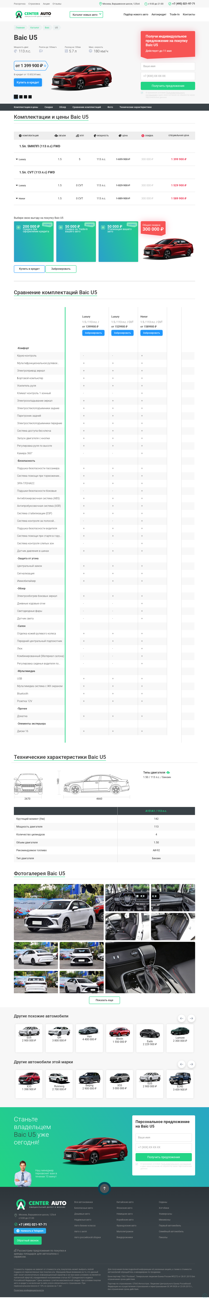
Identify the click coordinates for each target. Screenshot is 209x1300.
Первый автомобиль (170, 1228)
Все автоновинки (83, 1205)
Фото (120, 108)
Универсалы (165, 1216)
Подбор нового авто (136, 14)
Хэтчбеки (164, 1210)
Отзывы (57, 3)
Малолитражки (125, 1234)
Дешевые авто (82, 1216)
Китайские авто (125, 1205)
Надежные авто (82, 1222)
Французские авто (126, 1228)
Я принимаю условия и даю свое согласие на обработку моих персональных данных (168, 95)
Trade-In (175, 14)
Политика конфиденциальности (29, 1293)
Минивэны (164, 1222)
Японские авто (124, 1210)
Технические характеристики (147, 108)
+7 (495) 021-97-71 (183, 3)
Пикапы (163, 1240)
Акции (46, 3)
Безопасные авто (83, 1210)
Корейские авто (125, 1222)
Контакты (189, 14)
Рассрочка (19, 3)
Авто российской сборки (87, 1240)
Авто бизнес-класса (85, 1228)
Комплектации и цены (28, 108)
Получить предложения (168, 86)
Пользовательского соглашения (176, 1167)
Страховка (34, 3)
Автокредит (159, 14)
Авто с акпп (80, 1234)
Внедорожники (125, 1240)
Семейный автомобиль (171, 1234)
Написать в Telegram (29, 1233)
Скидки (52, 108)
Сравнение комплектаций (94, 108)
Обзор (67, 108)
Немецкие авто (125, 1216)
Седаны (163, 1205)
